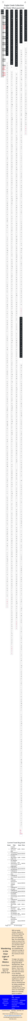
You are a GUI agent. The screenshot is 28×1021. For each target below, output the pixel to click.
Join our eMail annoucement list (12, 1015)
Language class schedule (22, 1002)
